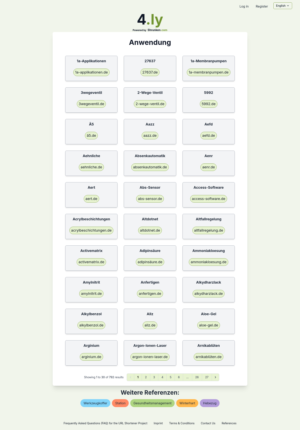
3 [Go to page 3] (154, 377)
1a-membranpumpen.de (209, 72)
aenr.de (208, 167)
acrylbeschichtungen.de (91, 230)
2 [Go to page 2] (146, 377)
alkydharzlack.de (208, 293)
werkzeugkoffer (95, 403)
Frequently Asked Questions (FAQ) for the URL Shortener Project (105, 423)
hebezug (209, 403)
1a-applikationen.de (91, 72)
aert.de (91, 199)
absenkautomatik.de (150, 167)
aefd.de (208, 135)
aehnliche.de (91, 167)
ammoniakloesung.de (208, 262)
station (120, 403)
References (229, 423)
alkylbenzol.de (91, 325)
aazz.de (150, 135)
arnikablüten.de (209, 357)
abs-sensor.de (150, 199)
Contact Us (208, 423)
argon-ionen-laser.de (150, 357)
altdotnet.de (150, 230)
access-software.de (208, 199)
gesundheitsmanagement (152, 403)
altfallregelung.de (208, 230)
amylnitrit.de (91, 293)
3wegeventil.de (91, 104)
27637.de (150, 72)
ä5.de (91, 135)
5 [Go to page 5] (170, 377)
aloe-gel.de (208, 325)
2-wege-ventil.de (150, 104)
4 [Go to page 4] (162, 377)
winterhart (187, 403)
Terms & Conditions (182, 423)
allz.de (149, 325)
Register (262, 6)
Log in (244, 6)
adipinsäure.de (150, 262)
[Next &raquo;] (215, 377)
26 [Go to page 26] (197, 377)
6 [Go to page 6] (179, 377)
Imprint (158, 423)
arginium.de (91, 357)
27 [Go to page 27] (207, 377)
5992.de (209, 104)
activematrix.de (91, 262)
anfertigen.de (150, 293)
